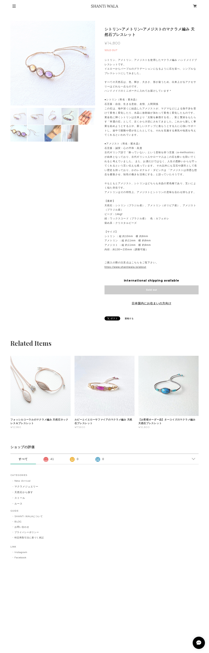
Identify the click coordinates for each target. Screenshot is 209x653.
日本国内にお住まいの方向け (151, 303)
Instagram (20, 552)
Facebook (20, 557)
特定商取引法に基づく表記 (29, 537)
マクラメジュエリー (26, 486)
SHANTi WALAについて (28, 516)
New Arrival (22, 480)
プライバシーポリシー (26, 532)
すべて (23, 459)
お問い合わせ (21, 527)
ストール (19, 497)
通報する (129, 318)
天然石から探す (23, 492)
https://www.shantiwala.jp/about (125, 267)
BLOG (18, 521)
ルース (18, 503)
